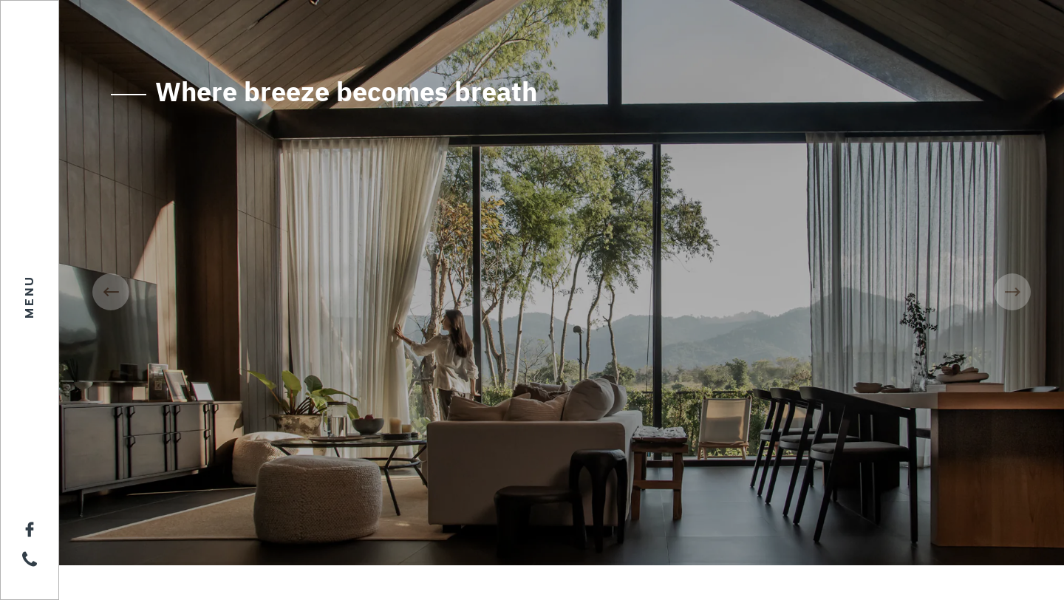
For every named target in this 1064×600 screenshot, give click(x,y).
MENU (29, 296)
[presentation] (110, 291)
